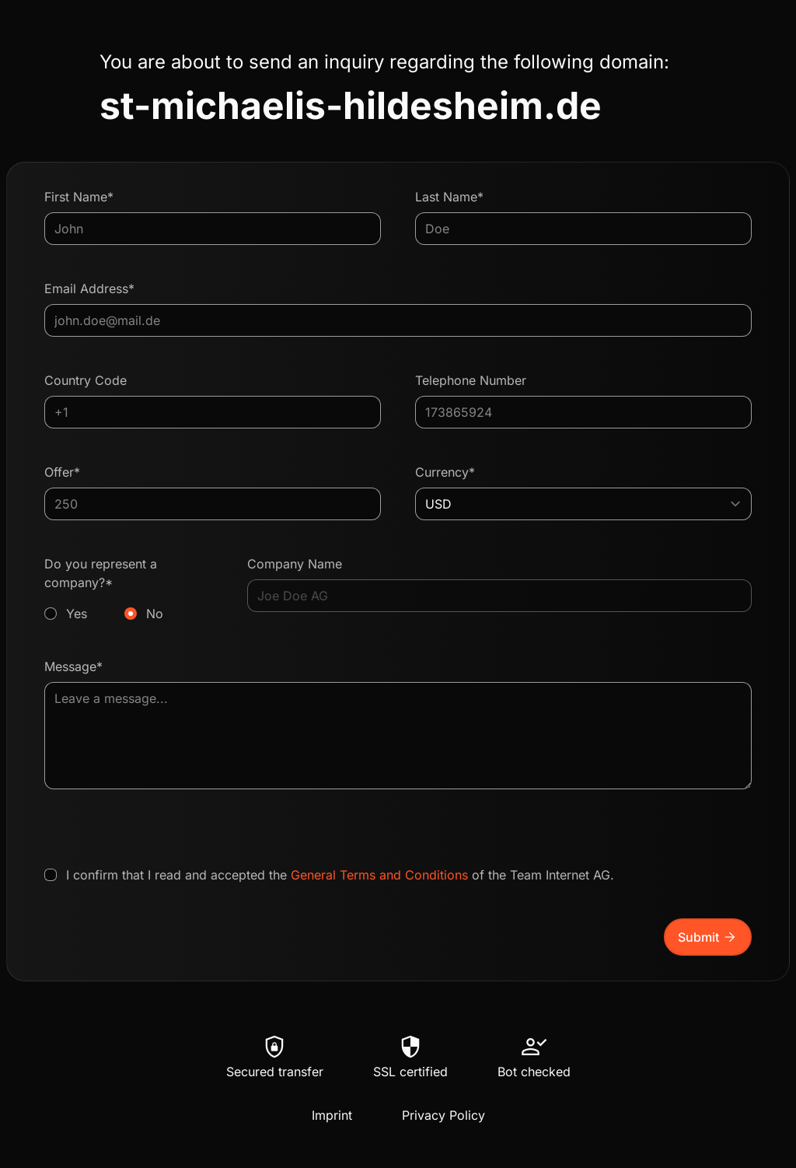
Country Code (85, 380)
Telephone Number (470, 380)
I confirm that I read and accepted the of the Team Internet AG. (340, 875)
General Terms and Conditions (379, 875)
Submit (708, 937)
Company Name (294, 564)
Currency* (445, 472)
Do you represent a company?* (128, 589)
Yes (76, 613)
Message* (73, 666)
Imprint (332, 1115)
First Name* (78, 197)
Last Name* (449, 197)
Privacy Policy (443, 1115)
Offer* (62, 472)
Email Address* (89, 288)
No (154, 613)
